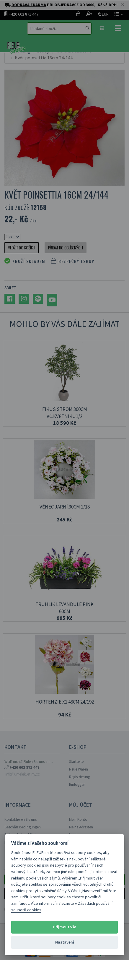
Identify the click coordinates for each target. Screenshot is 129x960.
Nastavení (64, 942)
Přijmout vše (64, 926)
